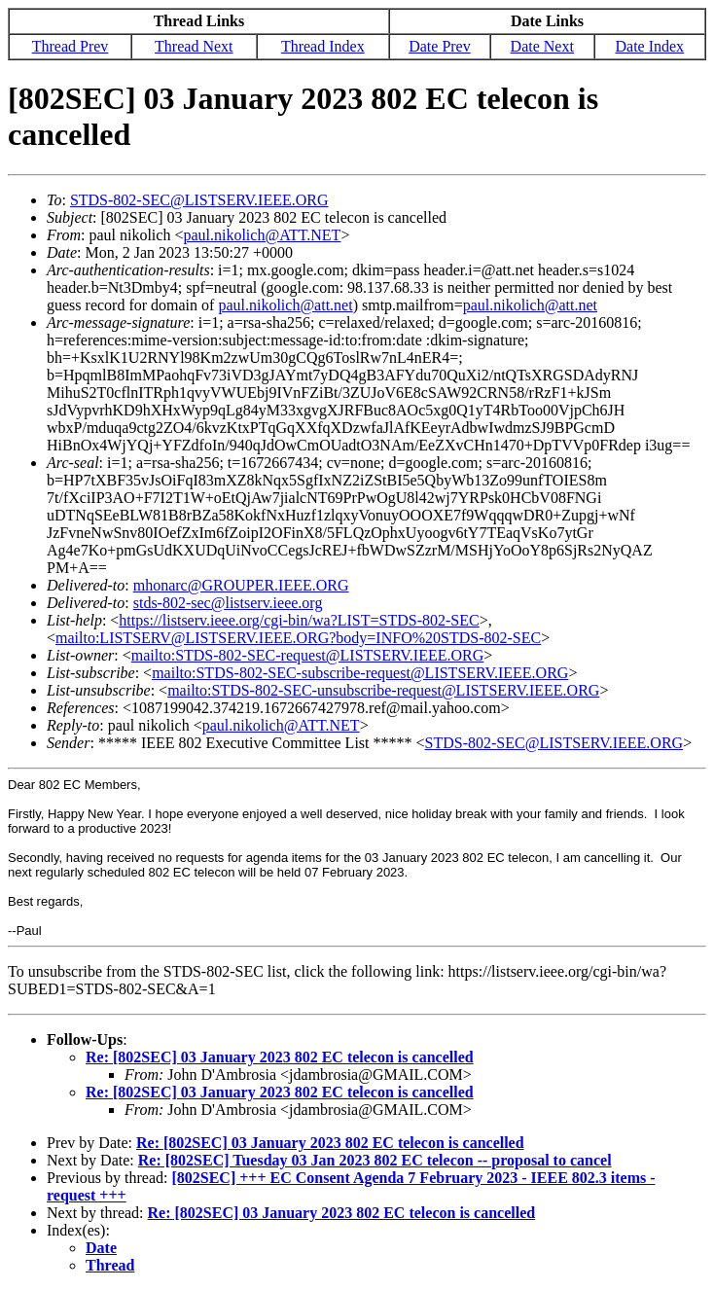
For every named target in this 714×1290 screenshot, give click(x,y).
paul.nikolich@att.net (285, 305)
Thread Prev (70, 46)
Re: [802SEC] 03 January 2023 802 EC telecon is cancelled (280, 1057)
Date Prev (440, 46)
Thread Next (193, 46)
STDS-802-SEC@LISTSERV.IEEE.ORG (199, 200)
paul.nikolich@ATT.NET (261, 235)
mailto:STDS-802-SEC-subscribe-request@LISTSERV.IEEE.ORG (360, 672)
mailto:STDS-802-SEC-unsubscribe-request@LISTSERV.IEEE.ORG (383, 690)
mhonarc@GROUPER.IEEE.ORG (241, 585)
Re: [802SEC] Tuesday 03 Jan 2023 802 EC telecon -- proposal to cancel (375, 1160)
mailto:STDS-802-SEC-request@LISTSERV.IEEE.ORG (307, 655)
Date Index (649, 46)
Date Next (542, 46)
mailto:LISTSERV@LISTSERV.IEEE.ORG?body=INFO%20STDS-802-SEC (298, 637)
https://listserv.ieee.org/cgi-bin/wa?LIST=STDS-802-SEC (299, 620)
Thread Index (323, 46)
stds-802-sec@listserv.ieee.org (228, 602)
